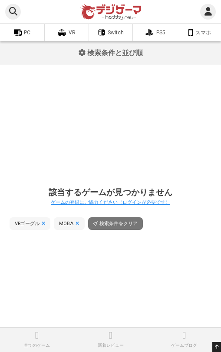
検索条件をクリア (118, 223)
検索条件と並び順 (111, 53)
